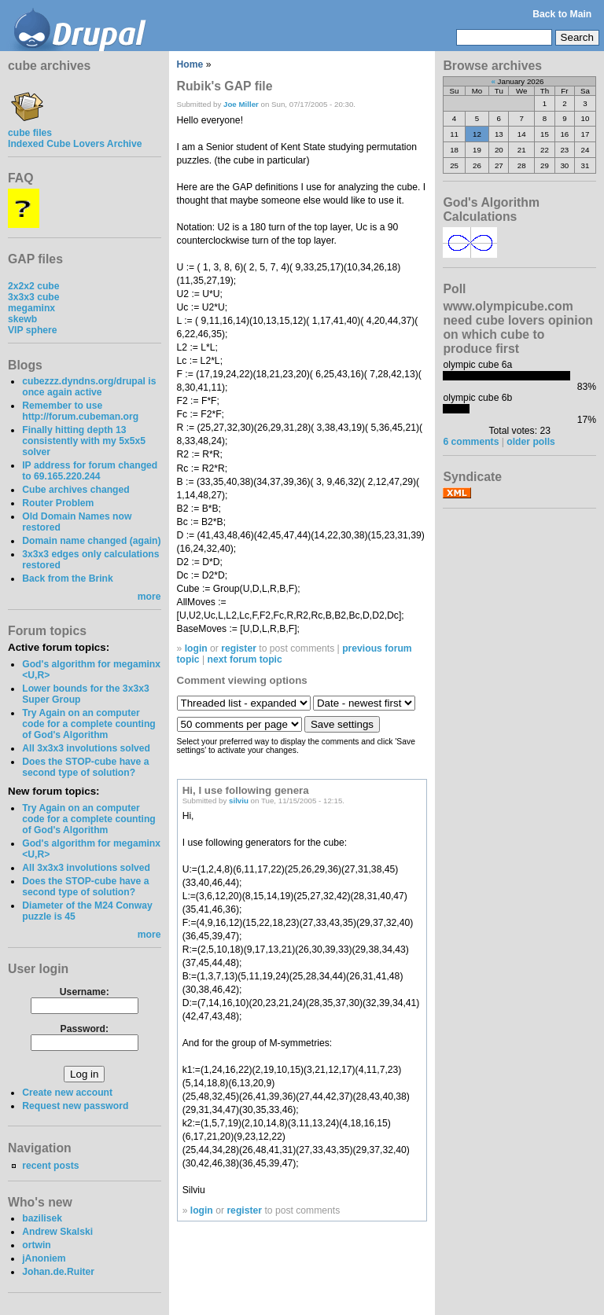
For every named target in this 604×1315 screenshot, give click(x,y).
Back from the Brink (67, 578)
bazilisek (42, 1218)
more (149, 596)
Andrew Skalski (57, 1231)
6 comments (471, 441)
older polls (530, 441)
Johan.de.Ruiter (58, 1271)
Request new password (75, 1105)
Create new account (67, 1092)
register (238, 648)
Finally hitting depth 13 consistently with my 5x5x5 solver (83, 440)
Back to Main (561, 14)
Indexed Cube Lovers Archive (75, 143)
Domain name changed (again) (91, 540)
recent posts (50, 1165)
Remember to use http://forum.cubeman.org (80, 411)
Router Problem (58, 503)
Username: (84, 991)
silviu (239, 800)
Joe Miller (241, 104)
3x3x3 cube (34, 297)
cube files (30, 127)
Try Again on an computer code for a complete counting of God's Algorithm (89, 723)
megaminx (31, 308)
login (196, 648)
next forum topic (245, 659)
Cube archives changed (75, 489)
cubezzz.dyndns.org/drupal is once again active (89, 387)
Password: (85, 1028)
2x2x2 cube (34, 286)
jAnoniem (43, 1258)
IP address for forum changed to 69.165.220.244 (89, 471)
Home (190, 64)
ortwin (36, 1245)
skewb (22, 319)
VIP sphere (32, 330)
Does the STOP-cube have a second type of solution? (85, 767)
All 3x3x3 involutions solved (86, 748)
